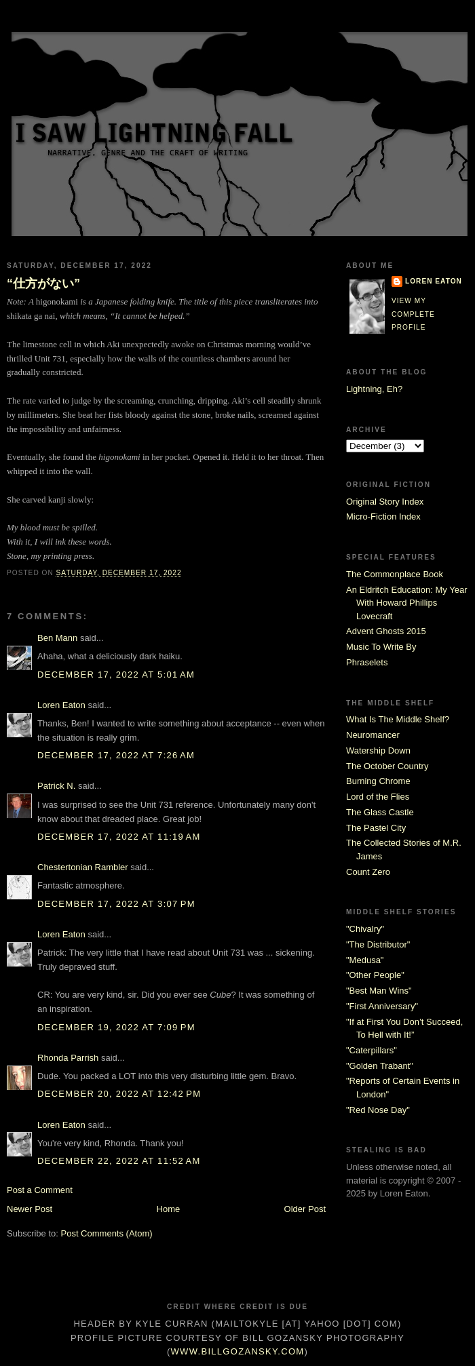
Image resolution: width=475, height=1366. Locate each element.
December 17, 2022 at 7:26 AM (116, 755)
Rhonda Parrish (67, 1058)
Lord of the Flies (377, 797)
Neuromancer (373, 735)
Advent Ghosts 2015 (386, 631)
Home (168, 1209)
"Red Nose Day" (378, 1110)
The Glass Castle (380, 812)
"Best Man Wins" (379, 991)
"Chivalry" (365, 929)
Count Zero (368, 872)
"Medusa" (364, 960)
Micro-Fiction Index (383, 516)
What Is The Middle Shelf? (397, 719)
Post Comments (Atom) (107, 1233)
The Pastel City (376, 828)
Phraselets (366, 662)
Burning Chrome (378, 781)
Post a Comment (40, 1190)
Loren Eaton (61, 705)
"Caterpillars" (371, 1050)
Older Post (305, 1209)
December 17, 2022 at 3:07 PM (116, 904)
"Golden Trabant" (379, 1066)
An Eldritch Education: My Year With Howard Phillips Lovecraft (407, 603)
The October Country (387, 766)
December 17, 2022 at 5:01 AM (116, 674)
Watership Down (378, 750)
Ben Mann (57, 638)
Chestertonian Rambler (82, 867)
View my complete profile (413, 314)
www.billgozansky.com (238, 1351)
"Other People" (375, 975)
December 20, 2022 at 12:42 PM (119, 1094)
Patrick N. (56, 786)
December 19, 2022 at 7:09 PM (116, 1027)
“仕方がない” (43, 283)
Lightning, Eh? (374, 389)
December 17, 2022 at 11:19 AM (119, 837)
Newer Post (29, 1209)
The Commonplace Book (394, 574)
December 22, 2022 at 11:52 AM (119, 1161)
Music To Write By (381, 647)
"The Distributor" (378, 944)
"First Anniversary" (382, 1006)
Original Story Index (384, 501)
